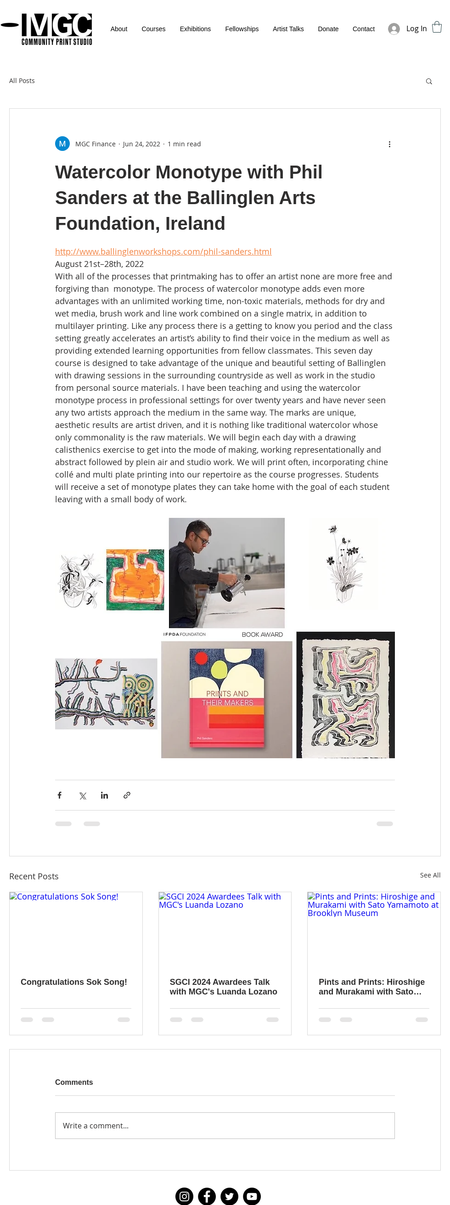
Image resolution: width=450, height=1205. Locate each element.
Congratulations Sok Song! (74, 982)
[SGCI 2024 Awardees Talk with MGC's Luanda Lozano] (225, 929)
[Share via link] (127, 795)
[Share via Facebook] (59, 795)
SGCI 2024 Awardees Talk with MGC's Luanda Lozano (223, 986)
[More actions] (389, 143)
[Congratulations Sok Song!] (76, 929)
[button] (437, 27)
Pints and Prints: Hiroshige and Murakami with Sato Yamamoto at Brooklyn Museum (372, 987)
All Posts (22, 80)
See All (430, 875)
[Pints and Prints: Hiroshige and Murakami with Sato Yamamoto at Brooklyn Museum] (374, 929)
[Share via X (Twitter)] (82, 795)
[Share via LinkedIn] (104, 795)
